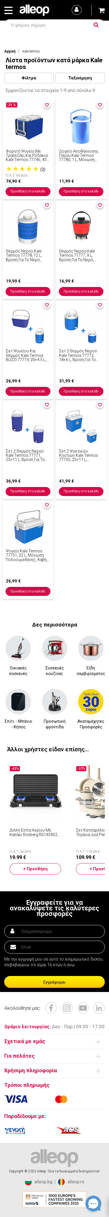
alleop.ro (71, 1182)
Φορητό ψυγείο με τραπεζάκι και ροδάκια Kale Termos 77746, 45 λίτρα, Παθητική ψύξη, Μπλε (27, 155)
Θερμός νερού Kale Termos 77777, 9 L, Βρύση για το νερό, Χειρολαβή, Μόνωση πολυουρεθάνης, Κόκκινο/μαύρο (77, 255)
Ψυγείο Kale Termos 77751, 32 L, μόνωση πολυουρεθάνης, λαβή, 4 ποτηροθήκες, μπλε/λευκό (27, 555)
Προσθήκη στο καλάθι (27, 191)
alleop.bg (38, 1182)
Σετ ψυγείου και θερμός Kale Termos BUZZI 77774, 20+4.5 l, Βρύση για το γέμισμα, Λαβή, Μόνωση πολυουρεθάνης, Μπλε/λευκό (27, 355)
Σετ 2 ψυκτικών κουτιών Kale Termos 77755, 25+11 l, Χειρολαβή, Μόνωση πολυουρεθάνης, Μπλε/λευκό (80, 455)
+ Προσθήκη (35, 868)
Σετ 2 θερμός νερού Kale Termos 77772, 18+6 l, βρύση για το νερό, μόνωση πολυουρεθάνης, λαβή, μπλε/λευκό (80, 355)
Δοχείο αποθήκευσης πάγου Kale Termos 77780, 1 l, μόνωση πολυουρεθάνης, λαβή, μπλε (80, 155)
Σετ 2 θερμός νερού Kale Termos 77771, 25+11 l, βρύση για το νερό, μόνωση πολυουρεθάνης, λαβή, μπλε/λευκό (26, 455)
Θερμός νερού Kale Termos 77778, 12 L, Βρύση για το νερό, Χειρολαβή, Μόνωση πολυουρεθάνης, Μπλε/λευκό (27, 255)
